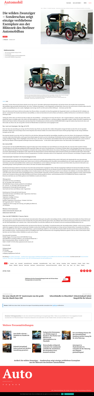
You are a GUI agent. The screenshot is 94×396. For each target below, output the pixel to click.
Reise (64, 266)
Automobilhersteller (43, 264)
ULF (74, 266)
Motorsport (33, 266)
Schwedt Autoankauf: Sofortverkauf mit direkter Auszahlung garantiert (22, 349)
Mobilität (15, 266)
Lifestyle (79, 264)
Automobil (20, 264)
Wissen (78, 266)
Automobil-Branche (28, 264)
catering (58, 264)
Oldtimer (5, 37)
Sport (71, 266)
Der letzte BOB (8, 54)
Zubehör (82, 266)
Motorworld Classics (41, 266)
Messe (88, 264)
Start (42, 8)
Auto (16, 264)
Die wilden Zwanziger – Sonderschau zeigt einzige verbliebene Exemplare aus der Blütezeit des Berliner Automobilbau (39, 257)
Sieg (68, 266)
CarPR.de (54, 306)
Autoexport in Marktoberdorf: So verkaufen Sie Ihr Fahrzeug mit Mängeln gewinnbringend (81, 349)
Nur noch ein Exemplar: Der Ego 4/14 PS (13, 53)
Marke (84, 264)
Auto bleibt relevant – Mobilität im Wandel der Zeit (21, 336)
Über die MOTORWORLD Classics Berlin (13, 57)
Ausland (12, 264)
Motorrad (21, 266)
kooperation (73, 264)
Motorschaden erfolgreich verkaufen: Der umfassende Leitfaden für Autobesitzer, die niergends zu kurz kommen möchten (52, 349)
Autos (50, 264)
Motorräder (26, 266)
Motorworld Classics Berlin (51, 266)
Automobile (35, 264)
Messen (10, 266)
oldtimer (60, 266)
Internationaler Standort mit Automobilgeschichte (15, 56)
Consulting (63, 264)
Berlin (4, 102)
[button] (90, 3)
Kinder (68, 264)
